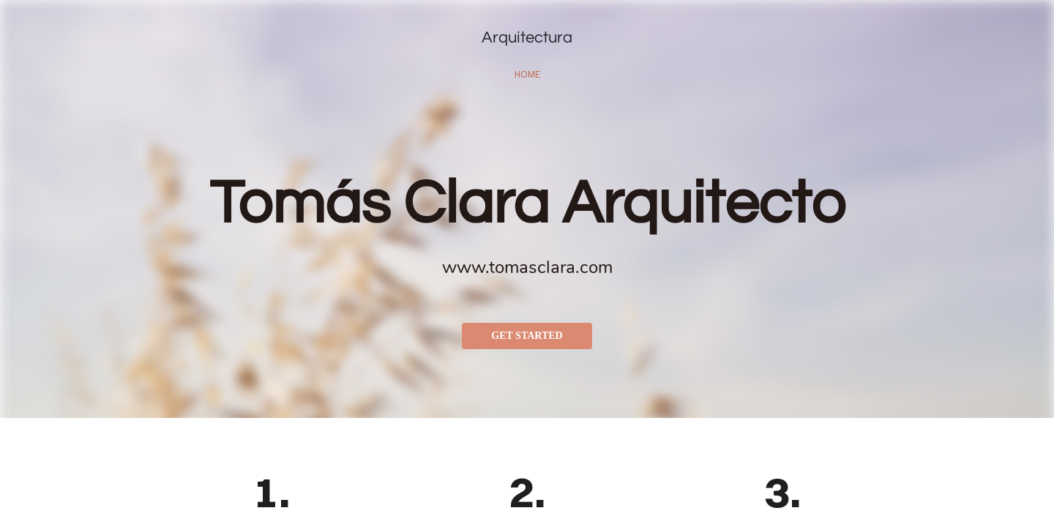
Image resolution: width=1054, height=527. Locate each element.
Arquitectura (527, 37)
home (527, 74)
